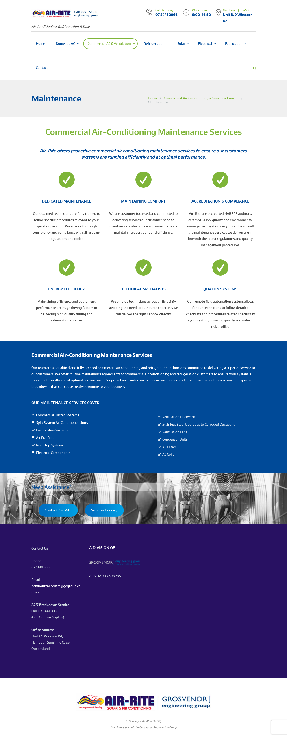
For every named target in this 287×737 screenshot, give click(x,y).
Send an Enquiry (104, 510)
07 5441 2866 (166, 14)
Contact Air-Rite (58, 510)
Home (152, 98)
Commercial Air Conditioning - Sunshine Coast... (201, 98)
